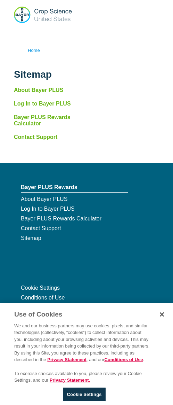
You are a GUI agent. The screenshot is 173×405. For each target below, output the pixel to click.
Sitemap (31, 238)
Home (34, 50)
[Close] (162, 316)
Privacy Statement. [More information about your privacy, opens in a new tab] (70, 381)
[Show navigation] (153, 14)
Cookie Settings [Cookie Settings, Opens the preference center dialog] (84, 396)
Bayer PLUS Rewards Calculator (42, 120)
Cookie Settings (40, 288)
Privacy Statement (66, 361)
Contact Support (35, 137)
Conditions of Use (43, 298)
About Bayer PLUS (38, 90)
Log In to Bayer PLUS (42, 104)
